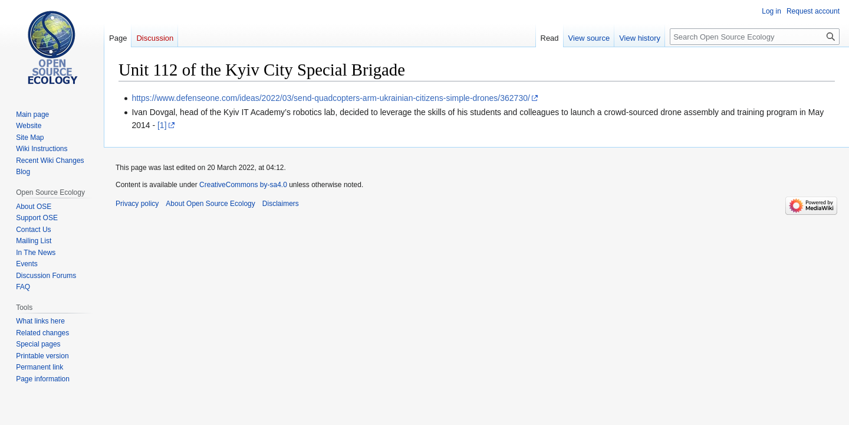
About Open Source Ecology (210, 204)
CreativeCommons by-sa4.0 (243, 185)
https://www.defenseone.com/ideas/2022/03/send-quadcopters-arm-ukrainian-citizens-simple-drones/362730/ (330, 98)
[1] (162, 125)
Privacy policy (137, 204)
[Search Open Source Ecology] (755, 36)
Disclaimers (280, 204)
